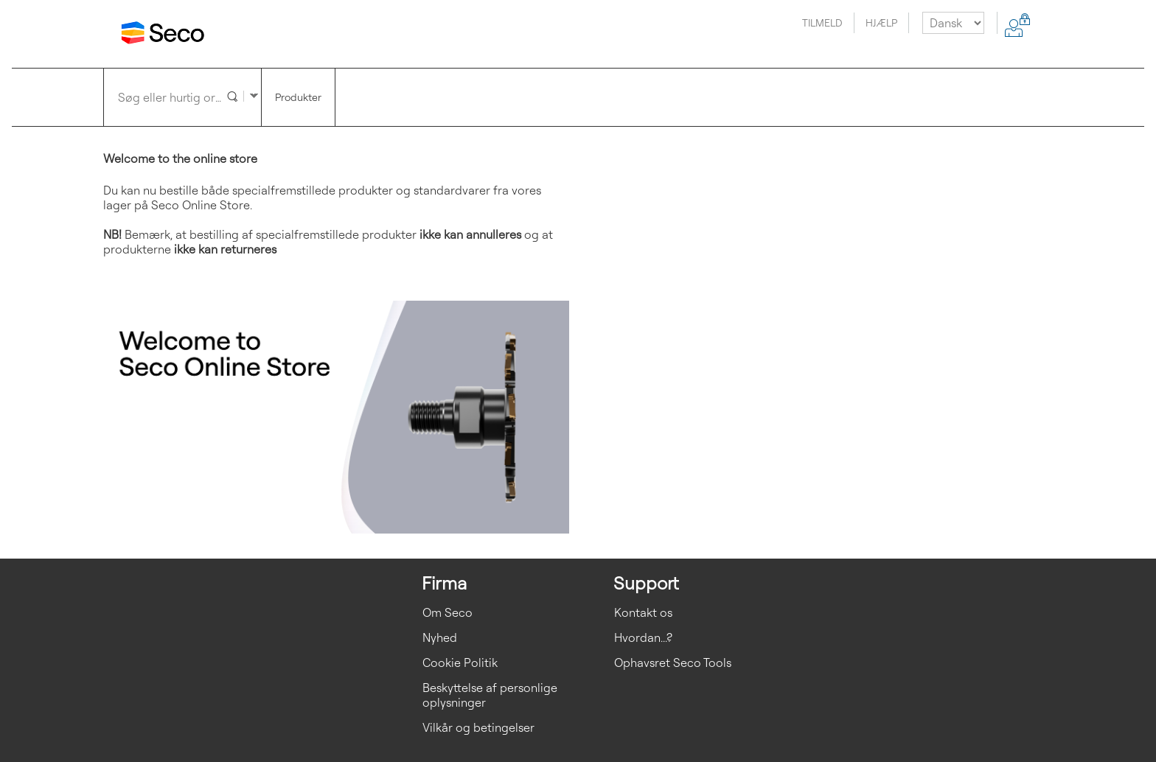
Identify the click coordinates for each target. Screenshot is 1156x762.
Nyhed (439, 637)
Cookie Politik (460, 662)
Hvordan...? (643, 637)
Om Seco (447, 612)
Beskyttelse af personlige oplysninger (489, 695)
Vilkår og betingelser (478, 727)
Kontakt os (643, 612)
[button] (230, 95)
